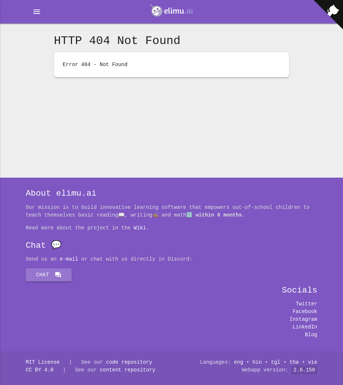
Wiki (140, 228)
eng (238, 362)
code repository (129, 362)
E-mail (68, 259)
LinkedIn (305, 327)
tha (294, 362)
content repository (127, 370)
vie (312, 362)
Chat (48, 275)
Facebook (305, 311)
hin (257, 362)
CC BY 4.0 (40, 370)
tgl (275, 362)
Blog (311, 334)
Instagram (303, 319)
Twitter (306, 304)
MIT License (42, 362)
